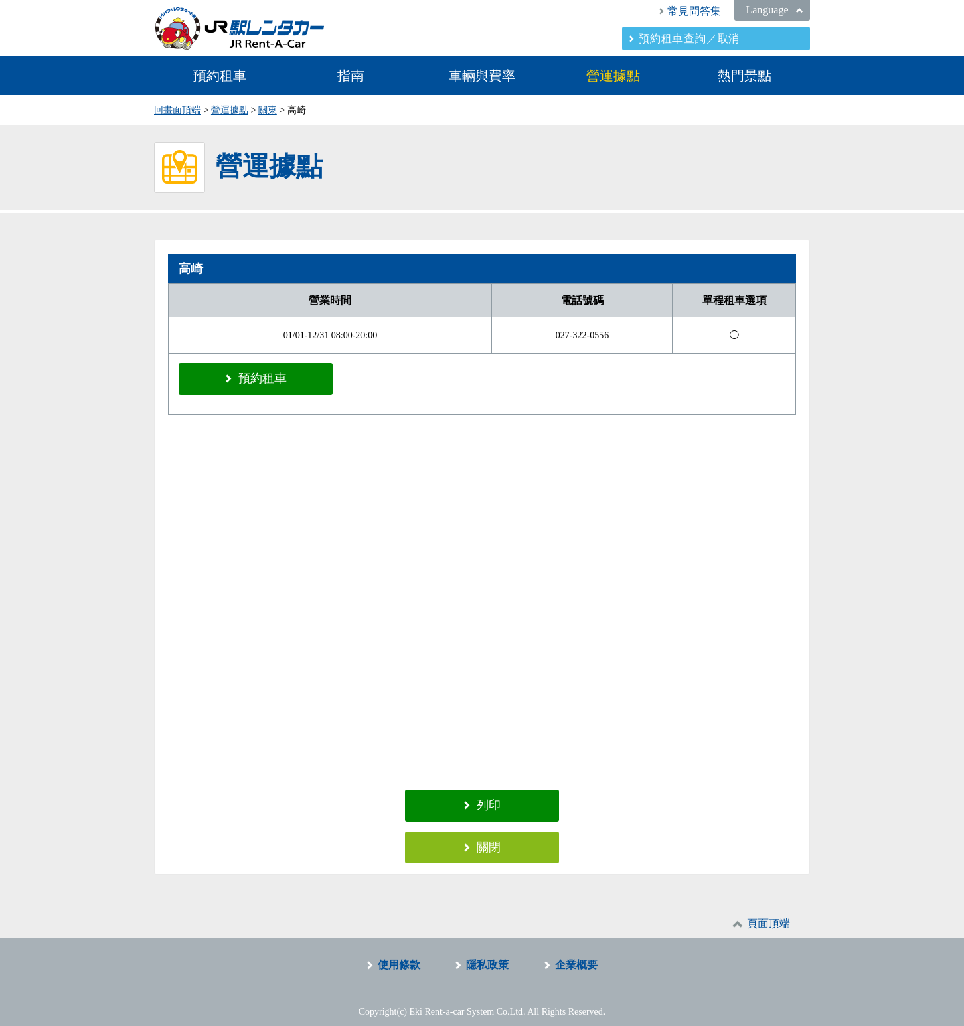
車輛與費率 (482, 75)
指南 (350, 75)
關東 (267, 110)
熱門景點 (744, 75)
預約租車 (219, 75)
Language (767, 9)
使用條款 (399, 955)
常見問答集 (694, 11)
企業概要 (576, 955)
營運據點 (613, 75)
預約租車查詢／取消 (689, 38)
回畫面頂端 (177, 110)
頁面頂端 (768, 914)
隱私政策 (487, 955)
